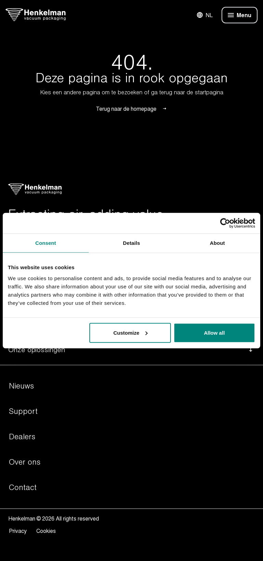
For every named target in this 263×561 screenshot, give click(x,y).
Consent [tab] (45, 243)
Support (23, 411)
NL (204, 15)
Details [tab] (131, 243)
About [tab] (217, 243)
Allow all (214, 332)
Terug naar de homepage (131, 108)
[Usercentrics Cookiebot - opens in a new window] (225, 223)
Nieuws (21, 386)
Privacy (19, 531)
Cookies (46, 531)
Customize (130, 332)
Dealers (22, 436)
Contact (23, 487)
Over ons (24, 462)
